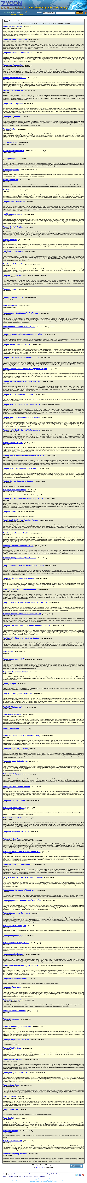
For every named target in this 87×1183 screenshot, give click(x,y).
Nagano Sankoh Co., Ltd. (13, 227)
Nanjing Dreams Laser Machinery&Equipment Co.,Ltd (25, 369)
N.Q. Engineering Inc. (12, 158)
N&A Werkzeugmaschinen (13, 151)
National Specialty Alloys (13, 1000)
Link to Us (5, 1176)
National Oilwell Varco (12, 987)
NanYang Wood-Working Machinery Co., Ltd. (21, 638)
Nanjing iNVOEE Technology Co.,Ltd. (18, 394)
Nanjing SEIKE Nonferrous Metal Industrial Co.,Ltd (23, 455)
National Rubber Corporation (15, 39)
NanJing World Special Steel (14, 490)
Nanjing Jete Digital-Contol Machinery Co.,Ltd (21, 404)
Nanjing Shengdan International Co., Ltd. (19, 468)
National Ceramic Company (14, 808)
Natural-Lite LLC (9, 1096)
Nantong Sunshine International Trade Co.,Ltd (22, 614)
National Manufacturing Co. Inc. (16, 943)
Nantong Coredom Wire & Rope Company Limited (23, 565)
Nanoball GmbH (9, 511)
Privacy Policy (13, 1176)
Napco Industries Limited (13, 659)
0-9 (19, 23)
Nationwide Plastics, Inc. (13, 65)
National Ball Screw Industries (15, 748)
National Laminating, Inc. (13, 935)
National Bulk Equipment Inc (14, 774)
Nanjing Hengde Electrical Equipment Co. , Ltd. (22, 381)
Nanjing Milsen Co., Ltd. (13, 443)
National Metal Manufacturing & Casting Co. (21, 965)
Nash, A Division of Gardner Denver (17, 693)
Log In (14, 11)
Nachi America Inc (10, 180)
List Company (22, 11)
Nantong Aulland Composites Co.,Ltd (18, 546)
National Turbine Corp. (12, 1048)
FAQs (29, 1174)
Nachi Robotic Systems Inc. (14, 201)
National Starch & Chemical (14, 1011)
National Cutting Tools (12, 839)
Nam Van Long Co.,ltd (12, 275)
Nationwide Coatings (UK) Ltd (15, 1072)
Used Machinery (55, 1174)
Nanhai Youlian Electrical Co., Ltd (16, 344)
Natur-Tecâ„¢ (8, 1118)
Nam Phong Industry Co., (13, 264)
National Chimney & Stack (13, 818)
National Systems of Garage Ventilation (19, 52)
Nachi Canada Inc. (10, 190)
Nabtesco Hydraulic (11, 170)
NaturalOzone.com (10, 1109)
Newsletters (14, 12)
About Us (20, 1176)
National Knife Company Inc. (14, 926)
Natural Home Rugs (11, 1085)
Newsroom (7, 12)
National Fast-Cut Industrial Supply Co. (19, 890)
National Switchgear (11, 1019)
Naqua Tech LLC (10, 683)
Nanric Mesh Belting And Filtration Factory (20, 520)
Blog (20, 12)
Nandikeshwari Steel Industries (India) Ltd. (20, 313)
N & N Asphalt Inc (10, 142)
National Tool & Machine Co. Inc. (16, 1039)
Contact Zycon (28, 1176)
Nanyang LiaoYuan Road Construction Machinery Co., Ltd (26, 625)
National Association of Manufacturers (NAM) (21, 735)
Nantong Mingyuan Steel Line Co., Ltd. (19, 578)
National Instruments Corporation (16, 913)
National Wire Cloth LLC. (13, 1059)
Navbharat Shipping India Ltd (15, 1154)
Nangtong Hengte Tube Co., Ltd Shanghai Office (22, 334)
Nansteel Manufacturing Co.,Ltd (16, 533)
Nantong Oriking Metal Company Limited (19, 589)
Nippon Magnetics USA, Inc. (14, 78)
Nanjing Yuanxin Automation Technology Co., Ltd (23, 498)
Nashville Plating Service (13, 707)
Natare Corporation (11, 729)
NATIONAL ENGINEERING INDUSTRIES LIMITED (23, 877)
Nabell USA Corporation (13, 103)
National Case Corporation (14, 800)
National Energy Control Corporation (18, 864)
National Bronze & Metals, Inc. (15, 761)
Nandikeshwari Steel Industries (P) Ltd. (19, 327)
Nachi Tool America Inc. (12, 214)
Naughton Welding (10, 1131)
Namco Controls (9, 289)
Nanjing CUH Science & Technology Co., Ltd (21, 357)
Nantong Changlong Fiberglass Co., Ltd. (19, 558)
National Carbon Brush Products (16, 787)
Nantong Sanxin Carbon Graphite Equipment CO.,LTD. (25, 602)
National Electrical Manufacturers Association (21, 852)
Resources (24, 1174)
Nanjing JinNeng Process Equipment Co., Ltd (21, 417)
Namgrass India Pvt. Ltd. (13, 297)
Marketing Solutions (39, 1176)
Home (6, 21)
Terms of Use (27, 1180)
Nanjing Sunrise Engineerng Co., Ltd (18, 481)
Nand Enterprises (10, 306)
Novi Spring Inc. (9, 129)
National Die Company (12, 116)
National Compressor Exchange (16, 831)
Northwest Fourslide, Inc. (13, 90)
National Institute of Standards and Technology (22, 900)
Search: (39, 12)
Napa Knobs (8, 651)
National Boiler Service (12, 27)
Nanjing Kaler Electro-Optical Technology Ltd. (22, 430)
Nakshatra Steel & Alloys (13, 251)
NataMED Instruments (12, 714)
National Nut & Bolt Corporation (16, 978)
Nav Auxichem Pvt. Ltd (12, 1141)
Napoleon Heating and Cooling (15, 672)
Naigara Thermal (10, 240)
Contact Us (27, 12)
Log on (9, 1174)
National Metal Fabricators (14, 954)
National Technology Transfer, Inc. (17, 1026)
